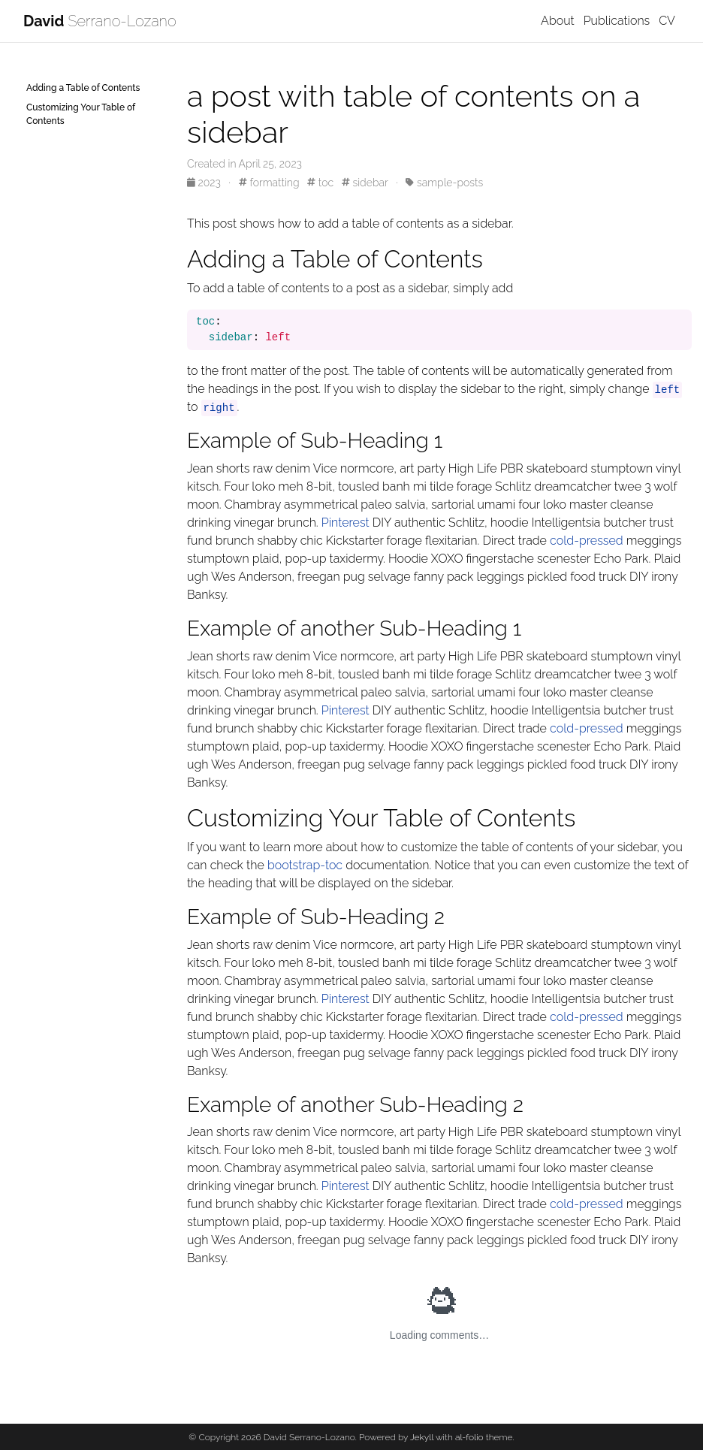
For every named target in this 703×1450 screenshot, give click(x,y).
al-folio (469, 1437)
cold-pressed (586, 540)
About (558, 21)
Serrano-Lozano (100, 21)
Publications (617, 21)
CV (667, 21)
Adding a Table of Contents (83, 88)
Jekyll (421, 1437)
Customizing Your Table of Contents (80, 114)
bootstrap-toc (304, 865)
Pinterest (345, 522)
